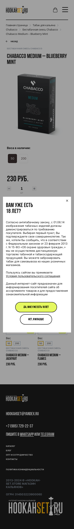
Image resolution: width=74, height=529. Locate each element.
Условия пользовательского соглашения (33, 276)
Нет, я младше (36, 319)
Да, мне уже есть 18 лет (36, 307)
